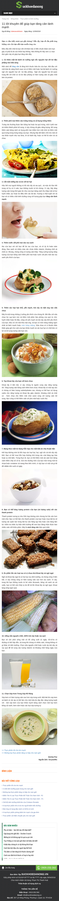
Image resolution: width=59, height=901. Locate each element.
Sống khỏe (14, 19)
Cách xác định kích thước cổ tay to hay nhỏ (19, 855)
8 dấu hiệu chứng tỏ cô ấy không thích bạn (18, 844)
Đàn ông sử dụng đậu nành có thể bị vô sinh (18, 809)
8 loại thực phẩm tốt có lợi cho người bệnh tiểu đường (21, 806)
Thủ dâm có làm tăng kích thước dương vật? (19, 852)
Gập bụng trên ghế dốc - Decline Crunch (17, 834)
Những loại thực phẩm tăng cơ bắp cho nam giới (19, 792)
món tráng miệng (28, 325)
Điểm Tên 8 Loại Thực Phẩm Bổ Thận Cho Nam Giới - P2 (22, 795)
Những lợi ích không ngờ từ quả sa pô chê (18, 837)
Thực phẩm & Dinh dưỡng (29, 19)
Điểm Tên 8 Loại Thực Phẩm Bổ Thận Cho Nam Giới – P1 (22, 799)
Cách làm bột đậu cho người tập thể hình (18, 848)
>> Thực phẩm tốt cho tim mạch (14, 750)
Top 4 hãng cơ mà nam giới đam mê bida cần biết (20, 841)
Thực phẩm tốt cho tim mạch (12, 785)
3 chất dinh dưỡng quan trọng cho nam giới (17, 789)
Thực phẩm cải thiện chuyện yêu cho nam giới (18, 816)
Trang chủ (5, 19)
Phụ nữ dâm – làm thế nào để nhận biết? (17, 830)
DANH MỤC (8, 13)
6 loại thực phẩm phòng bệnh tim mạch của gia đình (20, 812)
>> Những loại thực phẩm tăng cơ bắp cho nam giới (21, 753)
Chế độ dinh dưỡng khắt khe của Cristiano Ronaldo (20, 802)
